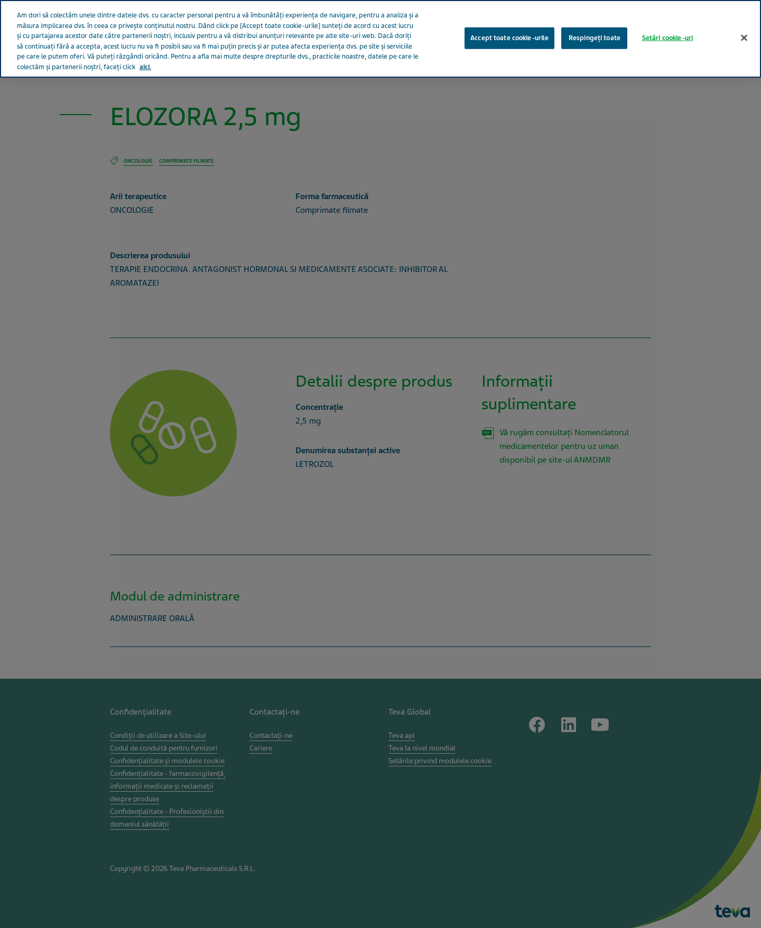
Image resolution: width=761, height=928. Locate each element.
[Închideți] (744, 34)
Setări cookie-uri (667, 35)
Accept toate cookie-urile (509, 35)
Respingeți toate (594, 35)
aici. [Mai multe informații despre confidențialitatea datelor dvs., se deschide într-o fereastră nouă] (145, 64)
